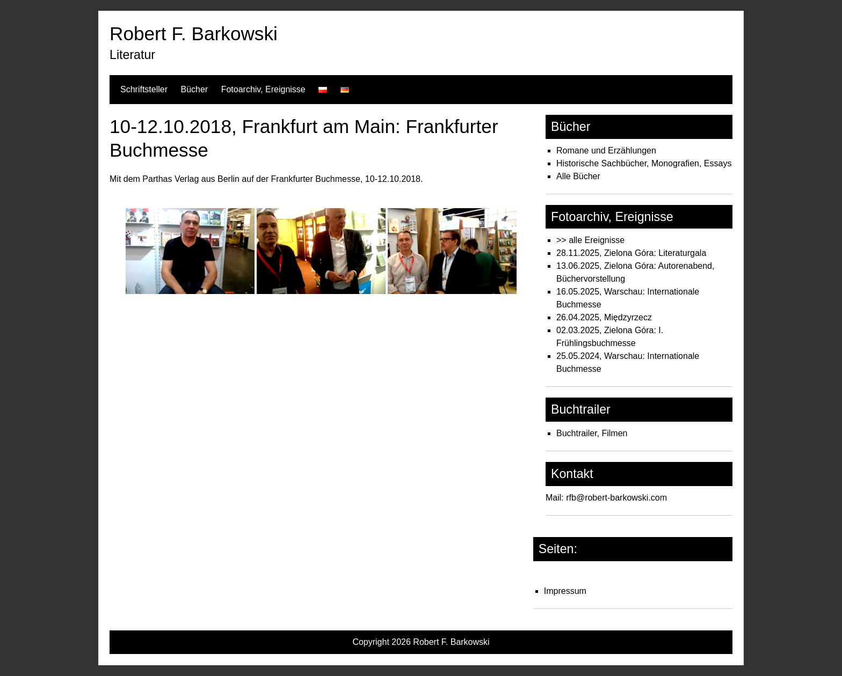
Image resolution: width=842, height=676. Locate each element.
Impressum (565, 591)
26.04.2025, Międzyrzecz (604, 317)
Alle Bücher (578, 176)
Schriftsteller (144, 89)
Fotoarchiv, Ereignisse (263, 89)
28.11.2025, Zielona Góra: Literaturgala (631, 253)
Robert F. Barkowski (194, 33)
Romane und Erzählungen (606, 150)
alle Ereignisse (597, 240)
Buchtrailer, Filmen (592, 433)
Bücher (194, 89)
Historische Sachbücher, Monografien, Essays (643, 163)
